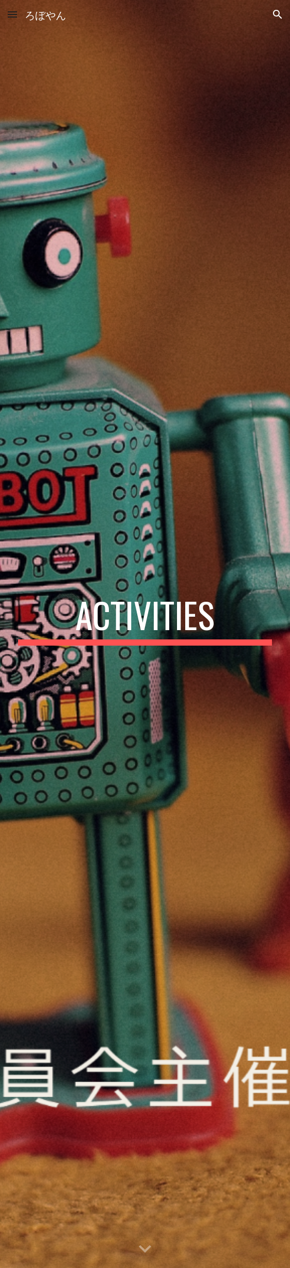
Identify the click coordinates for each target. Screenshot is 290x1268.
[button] (12, 14)
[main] (145, 619)
